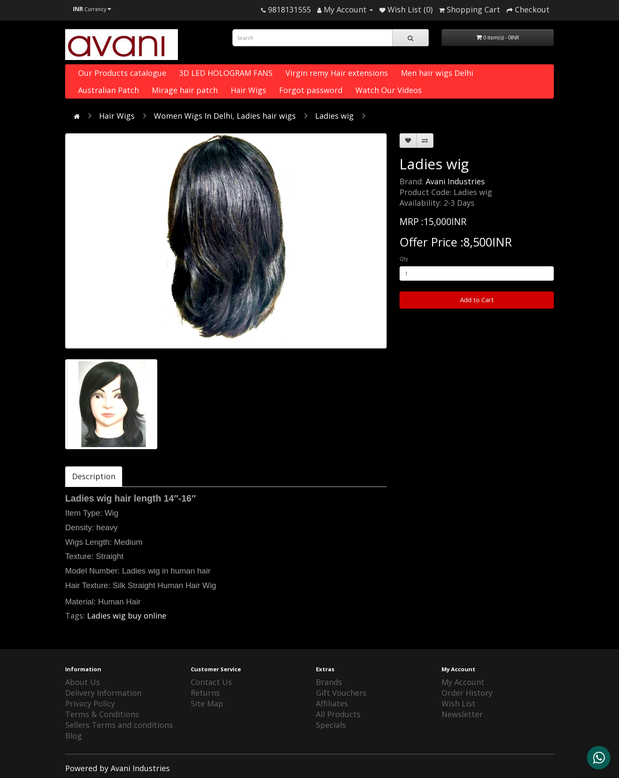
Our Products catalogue (122, 73)
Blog (73, 735)
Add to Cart (477, 299)
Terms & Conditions (102, 714)
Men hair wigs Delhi (437, 73)
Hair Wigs (248, 90)
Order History (467, 693)
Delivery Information (103, 693)
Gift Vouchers (341, 693)
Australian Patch (108, 90)
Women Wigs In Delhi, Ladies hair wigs (225, 116)
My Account (463, 682)
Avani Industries (455, 181)
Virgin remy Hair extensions (336, 73)
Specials (331, 725)
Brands (329, 682)
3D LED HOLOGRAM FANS (226, 73)
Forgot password (311, 90)
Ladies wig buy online (126, 615)
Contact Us (211, 682)
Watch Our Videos (388, 90)
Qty (404, 258)
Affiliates (332, 703)
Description (93, 476)
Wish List (458, 703)
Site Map (207, 703)
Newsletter (462, 714)
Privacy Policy (90, 703)
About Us (82, 682)
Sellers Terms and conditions (119, 725)
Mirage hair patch (185, 90)
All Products (338, 714)
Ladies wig (334, 116)
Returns (205, 693)
